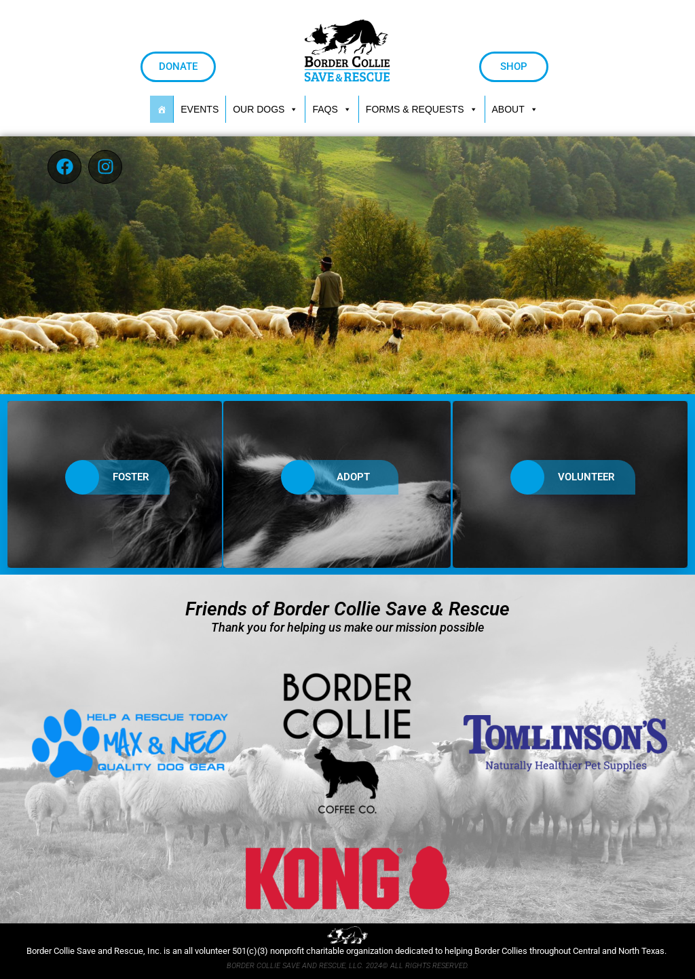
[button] (422, 109)
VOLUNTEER (562, 477)
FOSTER (107, 477)
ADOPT (329, 477)
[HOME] (161, 109)
